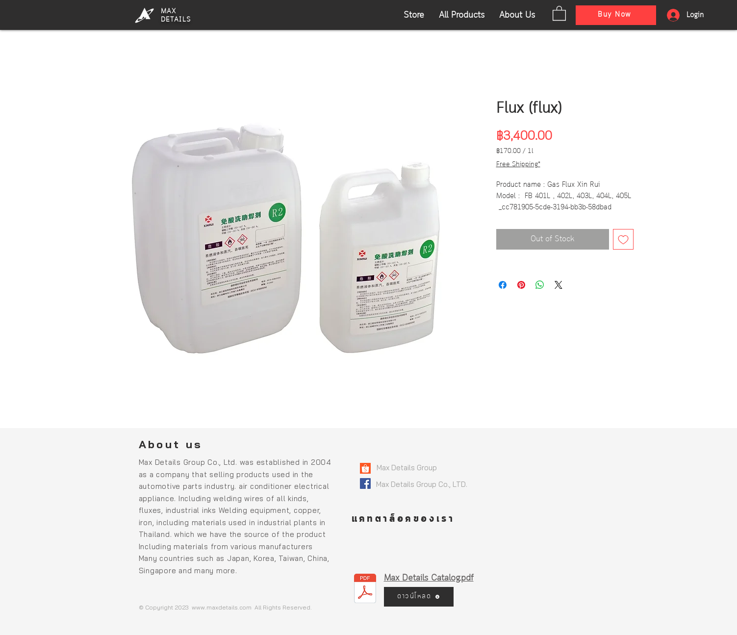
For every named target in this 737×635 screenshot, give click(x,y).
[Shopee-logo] (365, 468)
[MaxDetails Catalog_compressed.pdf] (365, 589)
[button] (559, 13)
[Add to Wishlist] (623, 239)
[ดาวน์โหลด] (419, 597)
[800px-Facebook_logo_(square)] (365, 483)
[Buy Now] (616, 15)
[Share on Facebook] (502, 285)
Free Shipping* (518, 164)
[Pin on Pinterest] (521, 285)
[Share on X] (558, 285)
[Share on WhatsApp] (540, 285)
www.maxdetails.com (222, 607)
